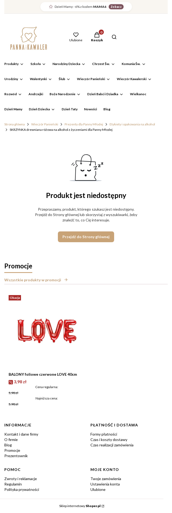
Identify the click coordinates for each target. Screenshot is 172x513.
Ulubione (98, 489)
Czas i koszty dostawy (108, 439)
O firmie (11, 439)
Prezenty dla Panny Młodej (84, 124)
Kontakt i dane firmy (21, 434)
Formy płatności (103, 434)
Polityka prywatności (21, 489)
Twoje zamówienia (105, 478)
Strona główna (14, 124)
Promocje (12, 450)
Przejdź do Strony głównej (86, 236)
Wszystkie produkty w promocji (36, 280)
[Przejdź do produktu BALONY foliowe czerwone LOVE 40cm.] (47, 331)
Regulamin (13, 484)
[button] (97, 37)
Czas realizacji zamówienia (112, 445)
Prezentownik (16, 455)
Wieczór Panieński (44, 124)
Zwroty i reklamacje (20, 478)
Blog (8, 445)
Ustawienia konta (105, 484)
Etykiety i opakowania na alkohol (132, 124)
